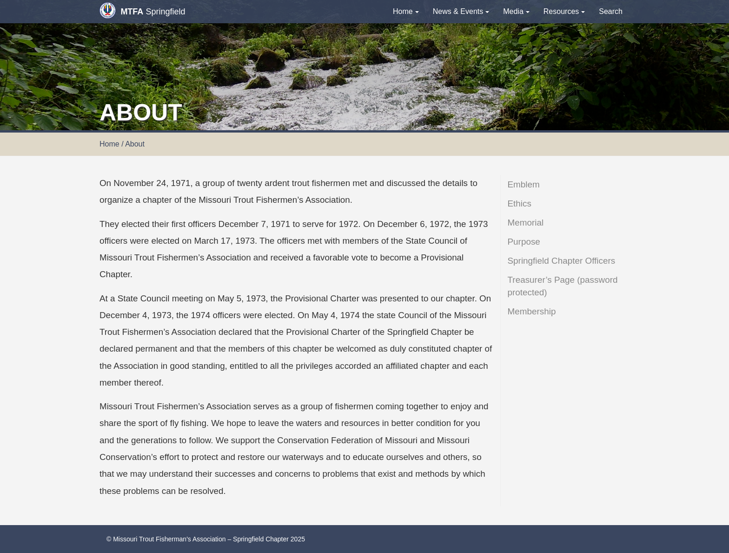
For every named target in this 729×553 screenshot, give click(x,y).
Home (406, 11)
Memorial (526, 222)
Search (611, 11)
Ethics (519, 203)
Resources (564, 11)
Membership (532, 311)
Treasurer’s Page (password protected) (563, 286)
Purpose (524, 242)
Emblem (524, 184)
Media (516, 11)
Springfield (142, 10)
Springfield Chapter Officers (562, 261)
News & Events (461, 11)
